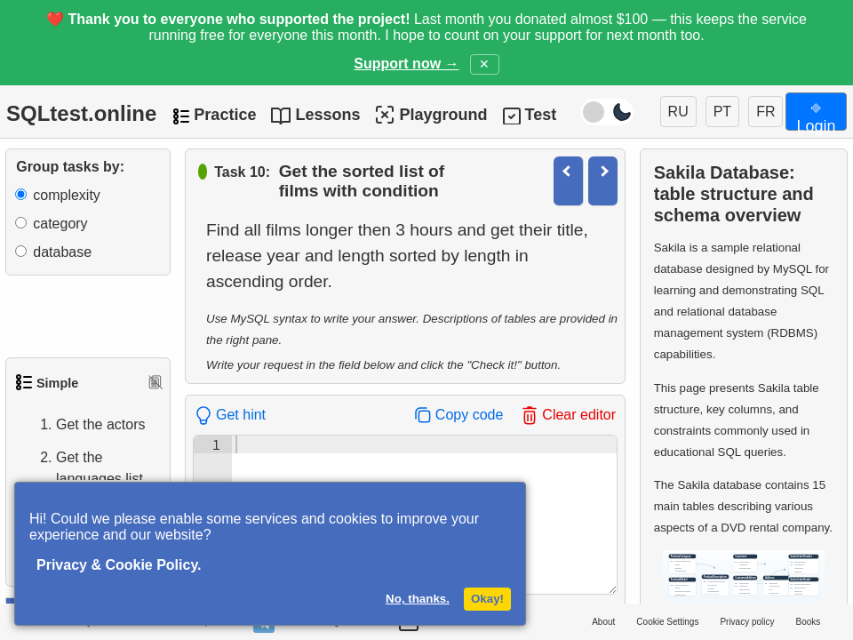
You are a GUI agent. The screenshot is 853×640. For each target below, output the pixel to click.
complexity (66, 195)
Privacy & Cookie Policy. (119, 564)
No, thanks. (418, 598)
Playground (430, 114)
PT (722, 111)
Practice (225, 115)
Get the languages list (81, 468)
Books (808, 622)
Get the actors (83, 425)
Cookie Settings (667, 622)
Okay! (487, 598)
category (60, 223)
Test (540, 115)
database (62, 252)
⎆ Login (815, 115)
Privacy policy (747, 622)
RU (678, 111)
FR (765, 111)
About (603, 622)
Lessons (327, 115)
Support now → (406, 63)
